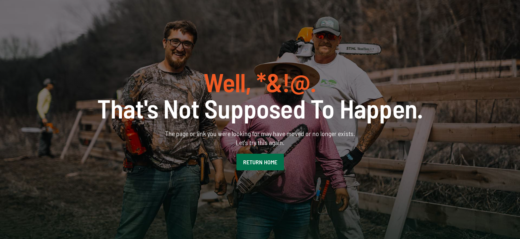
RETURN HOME (260, 162)
